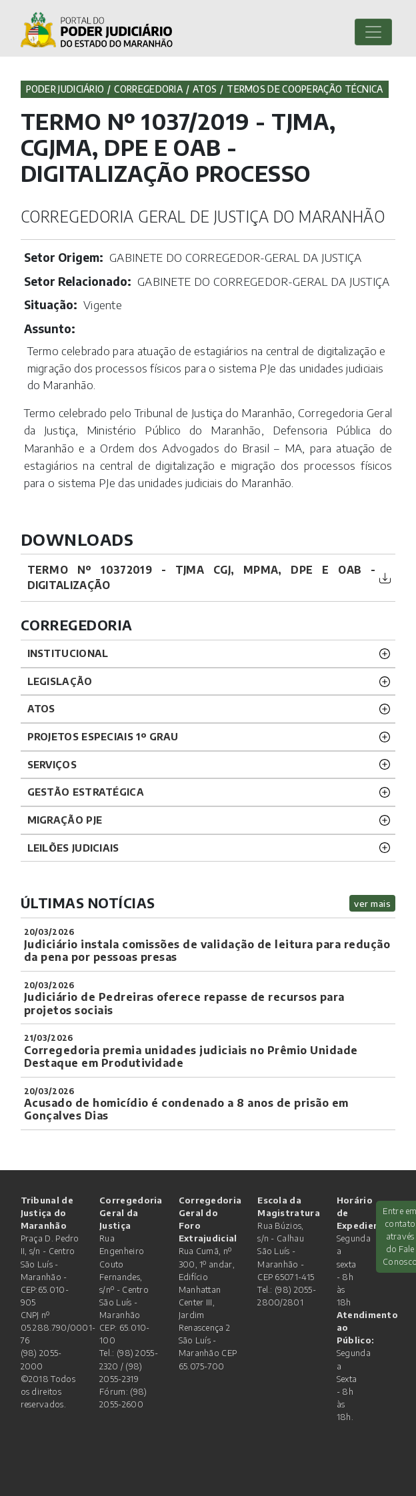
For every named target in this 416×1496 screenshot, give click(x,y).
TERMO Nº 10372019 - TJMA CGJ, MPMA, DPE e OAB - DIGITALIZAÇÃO (201, 577)
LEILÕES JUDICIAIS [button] (73, 848)
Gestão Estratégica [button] (85, 792)
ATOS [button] (41, 708)
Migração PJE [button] (65, 820)
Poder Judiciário (65, 89)
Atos (205, 89)
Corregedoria (148, 89)
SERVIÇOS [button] (52, 764)
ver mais (372, 903)
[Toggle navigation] (373, 32)
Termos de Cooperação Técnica (305, 89)
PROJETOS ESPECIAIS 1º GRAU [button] (103, 736)
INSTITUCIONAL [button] (68, 653)
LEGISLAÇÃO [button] (60, 681)
